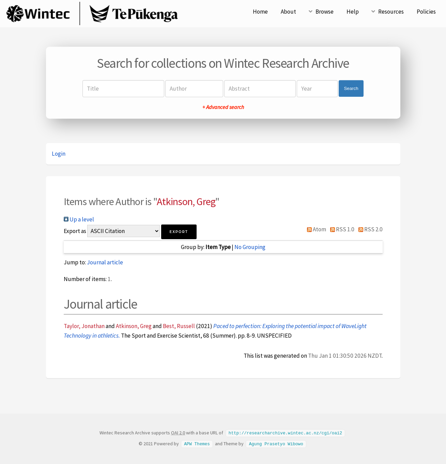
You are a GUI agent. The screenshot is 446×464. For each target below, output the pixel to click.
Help (353, 11)
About (288, 11)
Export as (75, 231)
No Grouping (249, 247)
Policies (426, 11)
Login (58, 153)
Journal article (105, 262)
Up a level (79, 219)
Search (351, 88)
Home (260, 11)
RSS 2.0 (369, 229)
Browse (325, 11)
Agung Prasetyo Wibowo (276, 443)
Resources (391, 11)
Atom (315, 229)
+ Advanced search (223, 107)
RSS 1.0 (340, 229)
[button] (179, 232)
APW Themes (197, 443)
